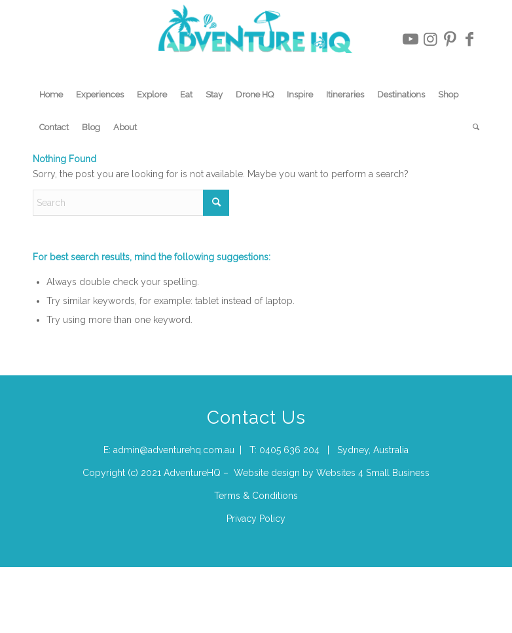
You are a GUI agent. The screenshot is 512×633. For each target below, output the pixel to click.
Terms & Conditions (256, 495)
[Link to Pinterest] (450, 39)
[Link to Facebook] (469, 39)
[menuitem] (51, 94)
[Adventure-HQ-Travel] (256, 39)
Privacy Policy (256, 518)
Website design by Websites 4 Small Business (332, 473)
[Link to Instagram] (430, 39)
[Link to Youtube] (410, 39)
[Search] (472, 127)
